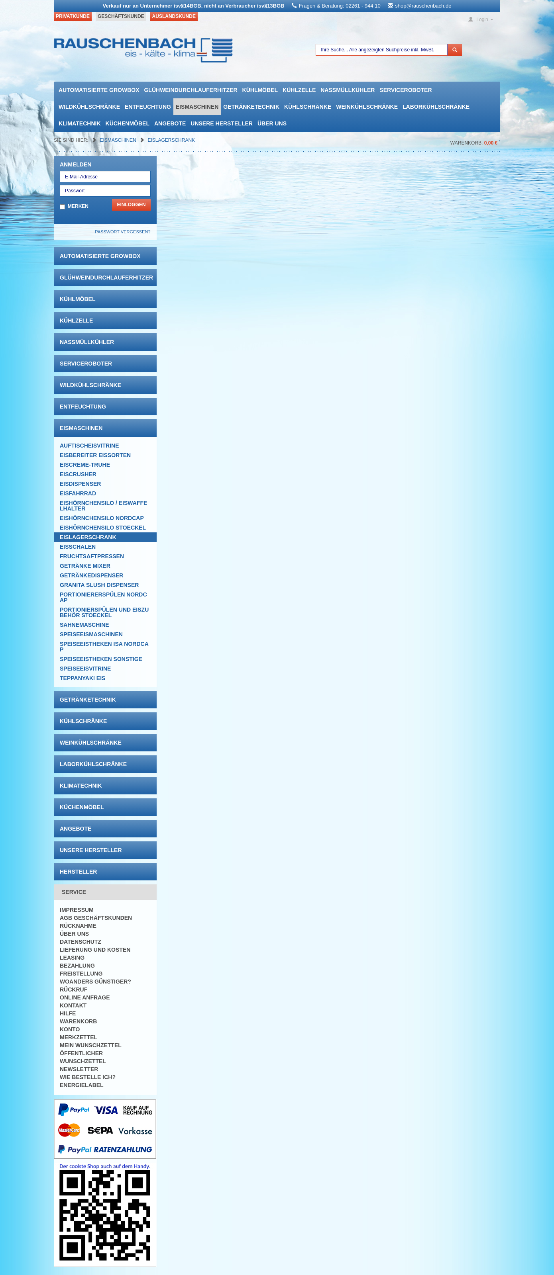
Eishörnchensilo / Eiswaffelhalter (103, 506)
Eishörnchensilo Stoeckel (103, 527)
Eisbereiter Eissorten (95, 455)
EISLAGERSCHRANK (171, 140)
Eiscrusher (78, 474)
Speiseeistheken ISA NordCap (104, 647)
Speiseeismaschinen (91, 634)
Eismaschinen (197, 107)
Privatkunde (73, 16)
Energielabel (82, 1085)
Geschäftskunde (121, 16)
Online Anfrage (85, 997)
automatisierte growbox (99, 90)
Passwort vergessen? (122, 231)
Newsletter (79, 1069)
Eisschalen (78, 547)
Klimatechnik (80, 123)
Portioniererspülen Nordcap (103, 597)
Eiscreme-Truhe (85, 465)
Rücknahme (78, 926)
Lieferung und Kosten (95, 949)
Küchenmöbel (127, 123)
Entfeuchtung (148, 107)
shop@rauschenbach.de (423, 6)
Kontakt (73, 1005)
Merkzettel (78, 1037)
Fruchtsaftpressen (92, 556)
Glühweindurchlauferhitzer (190, 90)
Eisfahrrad (78, 493)
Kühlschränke (307, 107)
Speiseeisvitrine (85, 668)
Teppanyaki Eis (82, 678)
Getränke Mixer (85, 566)
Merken (78, 206)
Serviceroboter (405, 90)
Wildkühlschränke (89, 107)
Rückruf (73, 989)
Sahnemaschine (84, 625)
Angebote (170, 123)
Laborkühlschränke (436, 107)
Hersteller (78, 871)
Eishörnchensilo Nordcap (102, 518)
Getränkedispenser (91, 575)
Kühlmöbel (260, 90)
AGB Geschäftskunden (96, 918)
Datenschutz (80, 942)
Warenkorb (78, 1021)
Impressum (77, 910)
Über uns (272, 123)
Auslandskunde (174, 16)
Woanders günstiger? (95, 981)
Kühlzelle (299, 90)
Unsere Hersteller (222, 123)
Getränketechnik (251, 107)
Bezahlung (77, 965)
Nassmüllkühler (347, 90)
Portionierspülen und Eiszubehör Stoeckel (104, 612)
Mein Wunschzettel (91, 1045)
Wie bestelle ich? (88, 1077)
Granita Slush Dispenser (99, 585)
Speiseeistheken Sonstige (101, 659)
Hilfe (68, 1013)
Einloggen (131, 204)
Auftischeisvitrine (89, 445)
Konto (70, 1029)
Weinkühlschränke (367, 107)
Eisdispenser (80, 484)
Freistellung (81, 973)
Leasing (72, 957)
